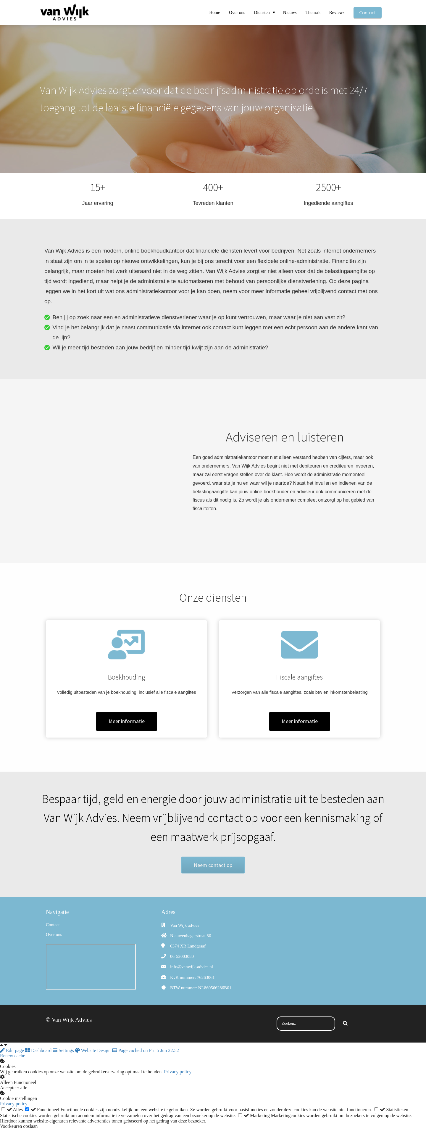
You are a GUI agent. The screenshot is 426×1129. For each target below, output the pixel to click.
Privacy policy (177, 1071)
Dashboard (39, 1050)
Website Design (93, 1050)
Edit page (12, 1050)
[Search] (345, 1023)
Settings (64, 1050)
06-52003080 (182, 956)
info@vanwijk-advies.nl (191, 966)
